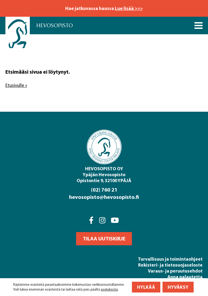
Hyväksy (178, 287)
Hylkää (146, 287)
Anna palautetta (185, 277)
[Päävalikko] (198, 25)
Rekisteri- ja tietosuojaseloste (170, 265)
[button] (104, 238)
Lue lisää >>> (129, 8)
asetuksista (109, 289)
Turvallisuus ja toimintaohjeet (170, 259)
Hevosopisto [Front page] (54, 25)
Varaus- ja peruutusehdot (175, 271)
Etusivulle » (16, 85)
